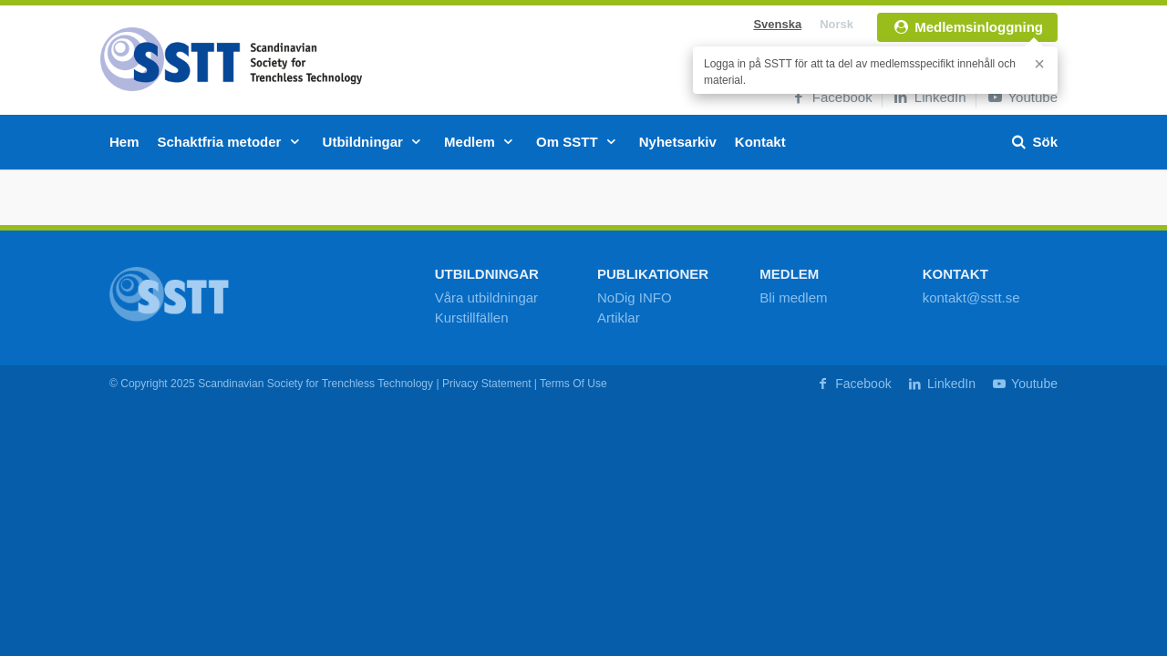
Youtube (1022, 97)
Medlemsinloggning (967, 27)
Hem (124, 141)
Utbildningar (375, 141)
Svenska (777, 24)
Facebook (831, 97)
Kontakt (760, 141)
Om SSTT (578, 141)
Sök (1033, 141)
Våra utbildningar (486, 297)
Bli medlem (793, 297)
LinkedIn (929, 97)
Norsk (836, 24)
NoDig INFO (634, 297)
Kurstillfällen (472, 317)
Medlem (481, 141)
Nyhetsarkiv (678, 141)
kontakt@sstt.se (971, 297)
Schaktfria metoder (231, 141)
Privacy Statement (487, 383)
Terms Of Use (573, 383)
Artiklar (618, 317)
